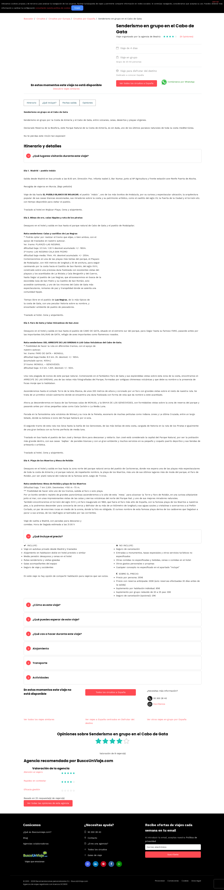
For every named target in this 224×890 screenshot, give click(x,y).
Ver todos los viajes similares (39, 719)
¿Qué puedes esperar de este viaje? (56, 619)
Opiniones (88, 102)
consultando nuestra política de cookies (53, 8)
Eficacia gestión (32, 789)
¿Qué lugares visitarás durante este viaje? (61, 156)
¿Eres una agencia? (98, 843)
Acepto (77, 8)
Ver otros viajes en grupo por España (166, 719)
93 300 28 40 (94, 832)
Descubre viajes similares (66, 88)
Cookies (185, 881)
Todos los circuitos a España (111, 692)
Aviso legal (196, 881)
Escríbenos (159, 704)
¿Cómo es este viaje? (46, 605)
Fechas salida (69, 102)
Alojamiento (41, 648)
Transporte (40, 663)
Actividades (41, 677)
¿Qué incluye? (49, 102)
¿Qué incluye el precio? (48, 536)
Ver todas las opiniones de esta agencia (48, 803)
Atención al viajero (33, 772)
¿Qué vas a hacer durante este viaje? (57, 634)
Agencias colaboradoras (36, 843)
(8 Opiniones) (186, 36)
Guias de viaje (95, 855)
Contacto (92, 838)
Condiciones (173, 881)
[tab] (113, 156)
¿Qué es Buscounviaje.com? (37, 832)
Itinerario (31, 102)
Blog (25, 838)
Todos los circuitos (97, 849)
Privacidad (160, 881)
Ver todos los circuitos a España (136, 83)
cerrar (215, 1)
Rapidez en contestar (35, 781)
